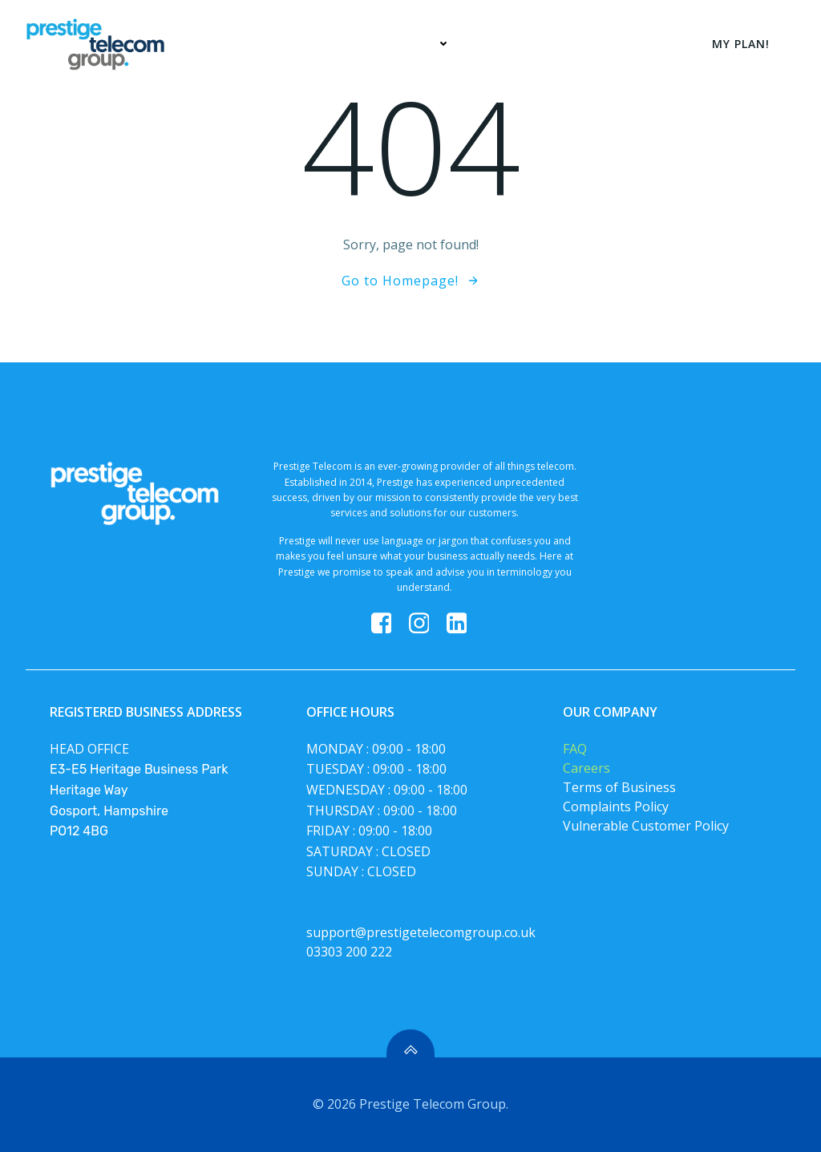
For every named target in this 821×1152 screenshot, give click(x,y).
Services (418, 43)
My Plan (511, 43)
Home (332, 43)
